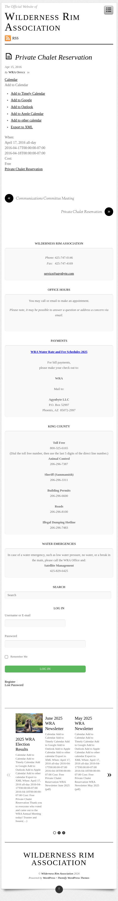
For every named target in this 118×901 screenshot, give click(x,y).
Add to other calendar (26, 120)
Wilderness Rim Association (42, 22)
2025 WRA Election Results (25, 744)
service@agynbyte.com (59, 273)
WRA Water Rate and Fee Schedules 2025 (59, 352)
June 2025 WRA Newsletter (54, 723)
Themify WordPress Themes (73, 877)
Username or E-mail (18, 615)
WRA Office (17, 72)
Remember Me (19, 656)
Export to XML (22, 127)
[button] (16, 85)
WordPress (49, 877)
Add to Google (21, 100)
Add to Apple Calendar (27, 114)
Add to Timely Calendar (28, 93)
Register (10, 682)
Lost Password (14, 685)
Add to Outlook (22, 107)
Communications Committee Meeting (39, 199)
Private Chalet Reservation (53, 57)
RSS (15, 38)
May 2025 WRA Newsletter (84, 723)
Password (11, 636)
